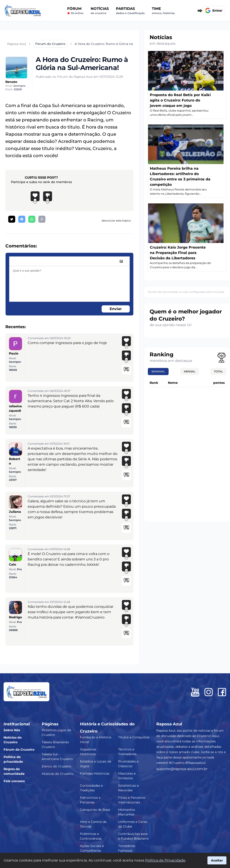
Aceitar (217, 860)
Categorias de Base (95, 810)
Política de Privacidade (165, 860)
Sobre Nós (12, 730)
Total (218, 371)
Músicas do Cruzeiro (57, 774)
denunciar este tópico (116, 220)
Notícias (100, 10)
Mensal (189, 371)
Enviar (116, 309)
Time (163, 10)
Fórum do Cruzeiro (19, 750)
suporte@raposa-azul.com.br (181, 769)
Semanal (158, 371)
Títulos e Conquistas (134, 737)
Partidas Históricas (94, 773)
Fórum (75, 10)
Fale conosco (14, 781)
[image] (121, 261)
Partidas (130, 10)
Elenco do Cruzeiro (56, 766)
